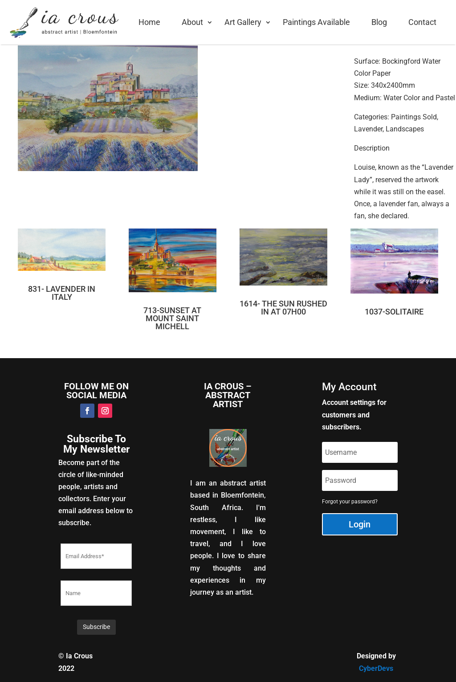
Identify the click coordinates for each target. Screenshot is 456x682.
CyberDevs (376, 668)
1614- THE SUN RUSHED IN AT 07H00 (283, 307)
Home (149, 22)
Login (359, 524)
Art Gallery (242, 22)
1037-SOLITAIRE (394, 311)
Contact (422, 22)
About (192, 22)
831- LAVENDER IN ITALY (61, 293)
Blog (379, 22)
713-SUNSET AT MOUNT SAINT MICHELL (172, 318)
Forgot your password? (350, 501)
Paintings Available (316, 22)
